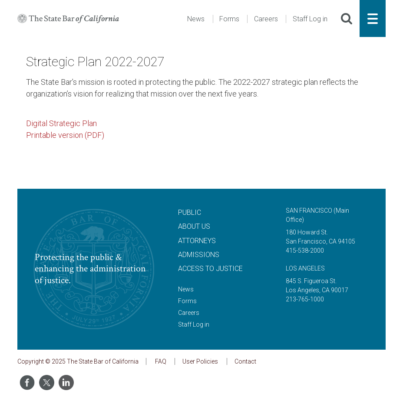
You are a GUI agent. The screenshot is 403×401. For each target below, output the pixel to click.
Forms (229, 19)
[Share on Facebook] (27, 382)
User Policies (200, 361)
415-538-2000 (305, 250)
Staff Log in (310, 19)
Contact (245, 361)
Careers (266, 19)
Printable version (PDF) (65, 135)
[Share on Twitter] (46, 382)
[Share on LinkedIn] (66, 382)
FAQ (160, 361)
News (196, 19)
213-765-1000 (305, 299)
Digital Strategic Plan (61, 123)
